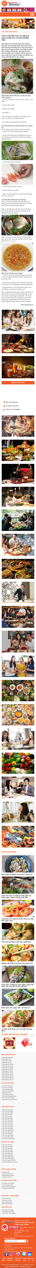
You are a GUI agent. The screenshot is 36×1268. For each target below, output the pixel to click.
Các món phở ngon (7, 1118)
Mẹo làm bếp (5, 1172)
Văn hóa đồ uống (7, 1202)
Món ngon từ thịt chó (8, 1076)
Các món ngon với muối (8, 1160)
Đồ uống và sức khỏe (8, 1188)
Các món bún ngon (7, 1120)
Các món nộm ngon (7, 1132)
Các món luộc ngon (7, 1151)
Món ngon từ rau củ (7, 1079)
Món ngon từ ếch (7, 1061)
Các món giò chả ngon (8, 1138)
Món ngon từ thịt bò (7, 1072)
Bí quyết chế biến (7, 1142)
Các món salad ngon (8, 1130)
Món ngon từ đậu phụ (8, 1078)
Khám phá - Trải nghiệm (13, 409)
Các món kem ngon (7, 1089)
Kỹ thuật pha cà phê (7, 1094)
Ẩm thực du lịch (6, 1198)
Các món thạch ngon (8, 1091)
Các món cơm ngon (7, 1125)
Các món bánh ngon (7, 1113)
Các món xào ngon (7, 1146)
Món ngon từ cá (6, 1059)
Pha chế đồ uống (7, 1083)
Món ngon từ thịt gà (7, 1067)
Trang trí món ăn (6, 1177)
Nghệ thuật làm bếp (8, 1169)
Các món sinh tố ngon (8, 1098)
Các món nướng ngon (8, 1158)
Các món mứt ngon (7, 1111)
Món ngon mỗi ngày (12, 402)
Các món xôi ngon (7, 1123)
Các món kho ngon (7, 1150)
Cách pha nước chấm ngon (9, 1162)
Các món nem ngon (7, 1128)
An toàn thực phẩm (7, 1185)
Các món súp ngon (7, 1133)
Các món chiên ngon (8, 1156)
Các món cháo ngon (7, 1126)
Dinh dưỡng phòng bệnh (9, 1186)
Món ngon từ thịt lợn (7, 1074)
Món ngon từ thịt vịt (7, 1069)
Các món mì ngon (7, 1116)
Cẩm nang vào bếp (7, 1173)
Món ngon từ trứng (7, 1066)
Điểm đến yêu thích (7, 1203)
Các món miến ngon (7, 1121)
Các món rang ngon (7, 1155)
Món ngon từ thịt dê (7, 1071)
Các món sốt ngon (7, 1145)
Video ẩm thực (18, 383)
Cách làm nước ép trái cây (9, 1099)
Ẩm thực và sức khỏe (8, 1183)
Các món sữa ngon (7, 1086)
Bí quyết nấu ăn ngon (8, 1175)
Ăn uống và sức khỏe (12, 406)
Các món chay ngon (7, 1137)
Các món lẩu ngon (7, 1114)
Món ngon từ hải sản (8, 1064)
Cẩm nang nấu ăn (7, 1107)
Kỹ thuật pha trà (6, 1092)
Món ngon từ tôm (7, 1062)
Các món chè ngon (7, 1087)
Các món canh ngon (7, 1135)
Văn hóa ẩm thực (7, 1200)
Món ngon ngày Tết (7, 1057)
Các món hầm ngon (7, 1153)
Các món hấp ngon (7, 1148)
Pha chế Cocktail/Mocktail (9, 1096)
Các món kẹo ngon (7, 1109)
